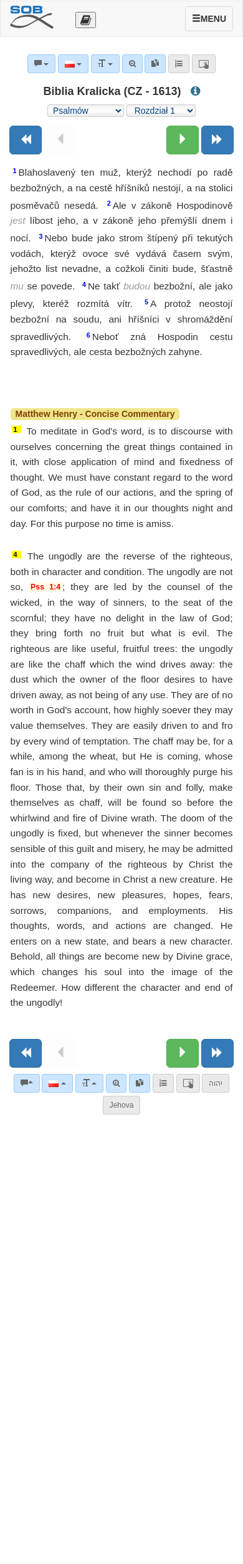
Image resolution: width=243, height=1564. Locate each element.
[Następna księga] (217, 140)
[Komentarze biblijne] (27, 1083)
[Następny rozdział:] (182, 140)
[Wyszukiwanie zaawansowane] (116, 1083)
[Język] (57, 1083)
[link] (139, 1083)
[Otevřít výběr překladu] (85, 20)
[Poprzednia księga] (25, 140)
